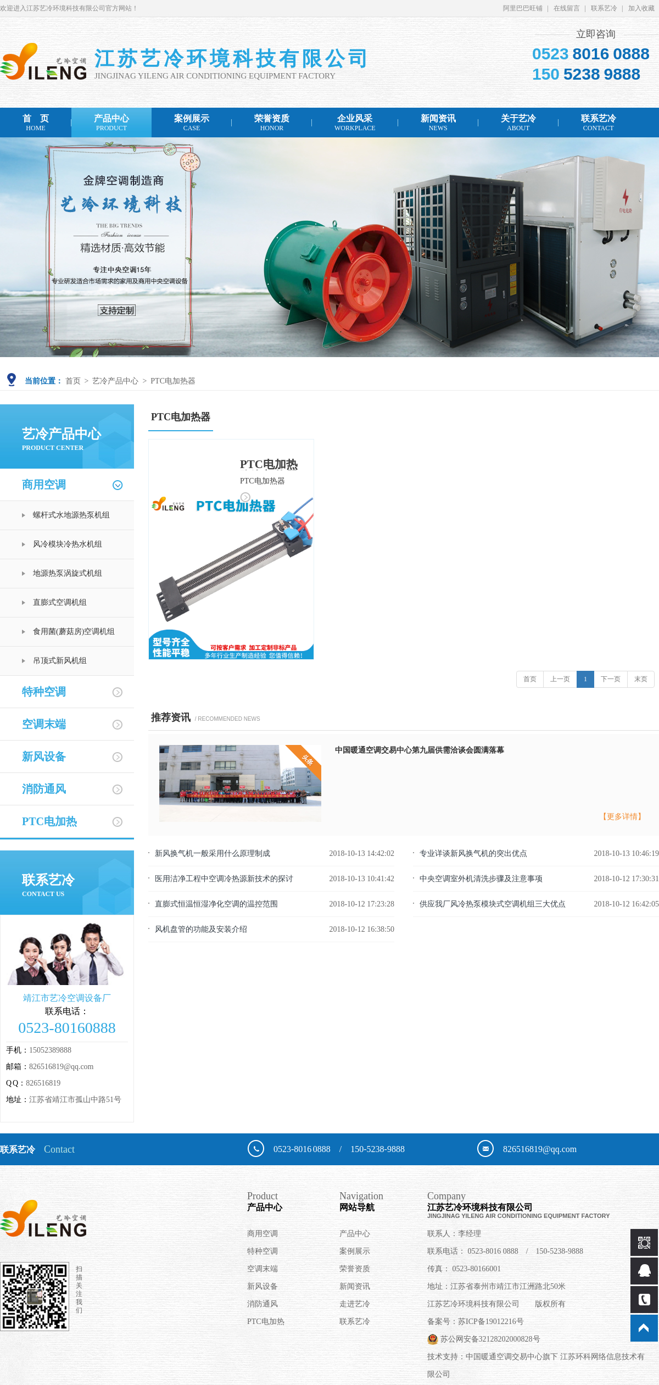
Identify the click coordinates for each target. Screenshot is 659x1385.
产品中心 (111, 123)
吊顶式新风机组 (60, 661)
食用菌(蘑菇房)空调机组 (74, 631)
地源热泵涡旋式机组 (67, 573)
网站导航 (383, 1201)
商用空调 (44, 485)
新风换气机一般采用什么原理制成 (212, 853)
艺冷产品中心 (115, 381)
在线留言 (567, 8)
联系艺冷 (604, 8)
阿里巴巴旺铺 (523, 8)
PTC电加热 (49, 821)
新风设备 (44, 756)
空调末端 (44, 724)
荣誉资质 (271, 123)
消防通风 (44, 789)
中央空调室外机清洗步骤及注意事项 (481, 879)
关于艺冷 (518, 123)
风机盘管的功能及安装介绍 (201, 929)
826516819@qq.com (61, 1067)
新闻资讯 (438, 123)
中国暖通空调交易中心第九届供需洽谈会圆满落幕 (419, 750)
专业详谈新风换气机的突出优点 (473, 853)
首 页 (36, 123)
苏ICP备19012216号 (491, 1321)
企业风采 (355, 123)
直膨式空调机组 (60, 602)
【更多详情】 (622, 817)
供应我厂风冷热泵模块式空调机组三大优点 (493, 904)
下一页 (611, 679)
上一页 (560, 679)
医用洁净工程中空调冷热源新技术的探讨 (224, 879)
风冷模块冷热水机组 (67, 544)
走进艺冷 (354, 1304)
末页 (640, 679)
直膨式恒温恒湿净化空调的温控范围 (216, 904)
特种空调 (44, 692)
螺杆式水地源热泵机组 (71, 515)
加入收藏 (641, 8)
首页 (73, 381)
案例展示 (191, 123)
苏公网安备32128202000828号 (483, 1339)
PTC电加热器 (173, 381)
